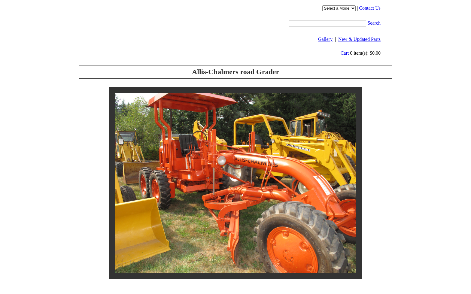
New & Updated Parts (359, 39)
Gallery (325, 39)
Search (374, 23)
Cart (345, 53)
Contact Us (370, 8)
